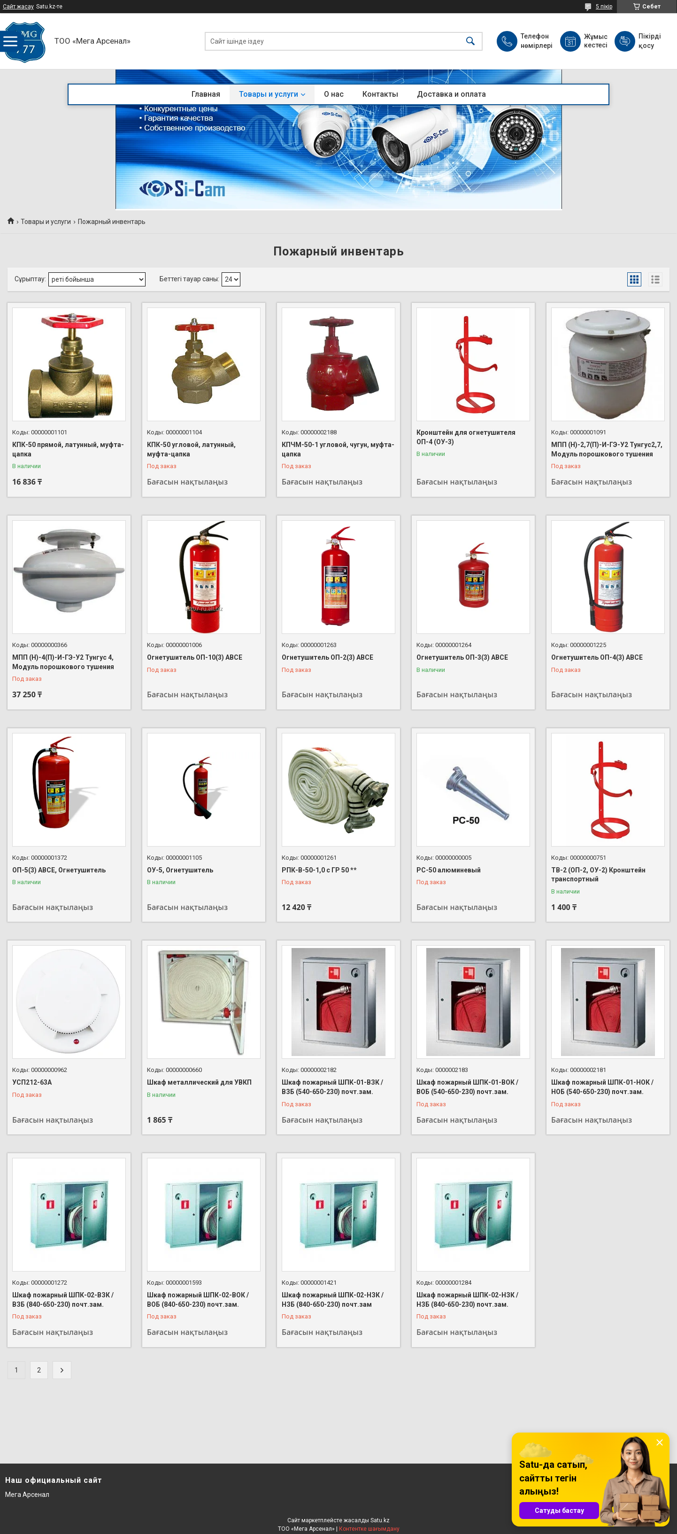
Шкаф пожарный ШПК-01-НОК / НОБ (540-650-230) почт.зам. (602, 1087)
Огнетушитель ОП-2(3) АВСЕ (327, 657)
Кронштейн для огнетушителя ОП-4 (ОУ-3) (465, 437)
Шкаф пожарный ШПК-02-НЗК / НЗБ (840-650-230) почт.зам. (467, 1299)
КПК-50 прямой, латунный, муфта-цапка (68, 449)
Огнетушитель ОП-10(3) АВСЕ (194, 657)
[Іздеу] (470, 41)
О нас (334, 94)
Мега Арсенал (27, 1494)
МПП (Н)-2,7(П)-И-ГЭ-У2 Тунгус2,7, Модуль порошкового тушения (606, 449)
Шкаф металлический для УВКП (199, 1082)
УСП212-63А (32, 1082)
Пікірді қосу (650, 40)
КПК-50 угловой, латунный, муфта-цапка (191, 449)
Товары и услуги (268, 94)
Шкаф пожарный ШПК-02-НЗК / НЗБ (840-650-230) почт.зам (333, 1299)
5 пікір (604, 6)
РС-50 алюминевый (448, 870)
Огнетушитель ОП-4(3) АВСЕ (597, 657)
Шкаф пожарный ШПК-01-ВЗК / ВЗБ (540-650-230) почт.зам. (332, 1087)
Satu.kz (380, 1520)
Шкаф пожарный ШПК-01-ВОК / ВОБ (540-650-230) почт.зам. (467, 1087)
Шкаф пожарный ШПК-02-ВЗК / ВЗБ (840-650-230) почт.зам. (63, 1299)
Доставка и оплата (451, 94)
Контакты (380, 94)
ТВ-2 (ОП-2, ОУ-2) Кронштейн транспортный (598, 874)
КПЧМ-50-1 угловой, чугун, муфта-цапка (338, 449)
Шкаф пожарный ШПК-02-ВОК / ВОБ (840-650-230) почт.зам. (198, 1299)
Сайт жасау (18, 6)
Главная (206, 94)
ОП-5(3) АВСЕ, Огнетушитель (59, 870)
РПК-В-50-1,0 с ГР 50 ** (319, 870)
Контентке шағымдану (369, 1529)
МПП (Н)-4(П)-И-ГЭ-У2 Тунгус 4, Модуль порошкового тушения (63, 662)
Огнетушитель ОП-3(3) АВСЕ (462, 657)
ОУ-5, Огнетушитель (180, 870)
